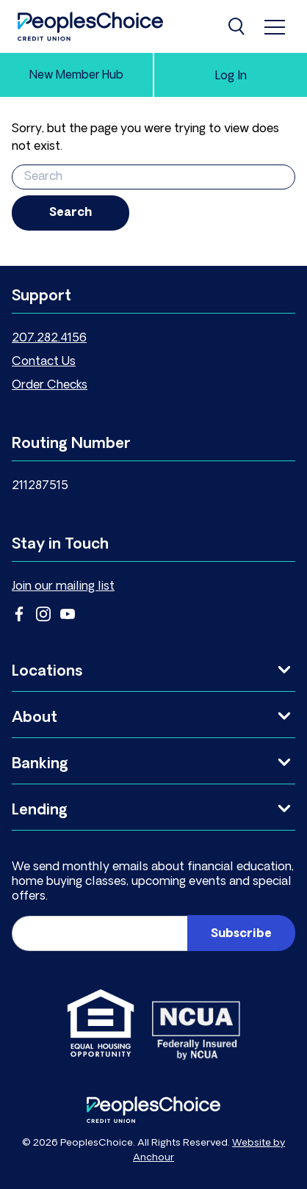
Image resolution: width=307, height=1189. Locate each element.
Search (70, 213)
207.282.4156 (49, 338)
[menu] (274, 26)
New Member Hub (76, 76)
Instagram (43, 614)
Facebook (19, 614)
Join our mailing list (63, 587)
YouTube (68, 614)
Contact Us (44, 362)
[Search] (238, 26)
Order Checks (49, 385)
